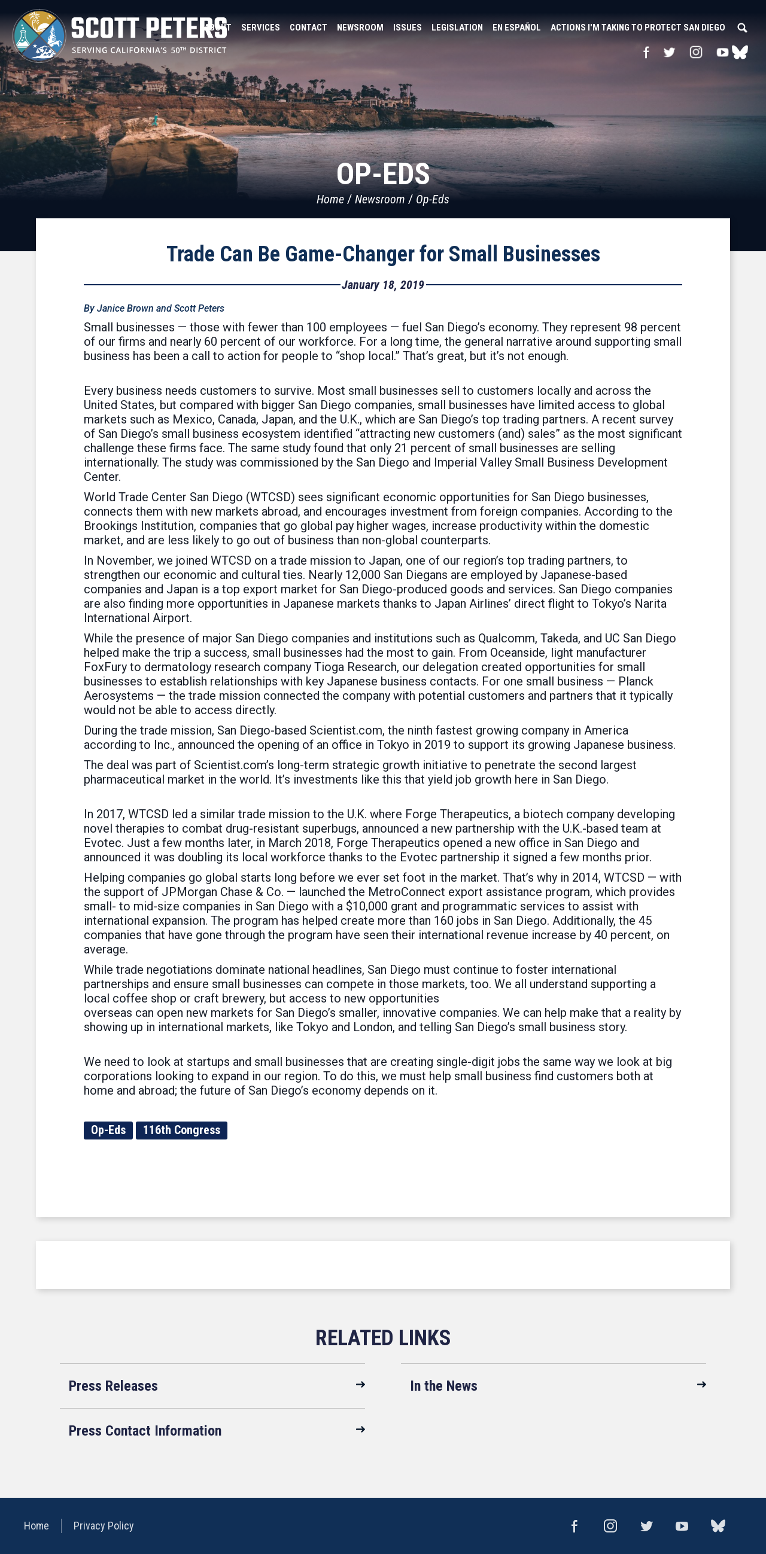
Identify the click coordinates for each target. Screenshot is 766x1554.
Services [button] (260, 27)
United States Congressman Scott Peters (119, 36)
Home (330, 199)
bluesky (740, 52)
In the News (444, 1386)
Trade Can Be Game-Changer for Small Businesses (383, 254)
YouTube (723, 52)
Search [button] (742, 27)
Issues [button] (407, 27)
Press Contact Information (145, 1430)
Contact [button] (308, 27)
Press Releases (113, 1386)
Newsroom (380, 199)
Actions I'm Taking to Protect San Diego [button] (638, 27)
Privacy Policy (104, 1525)
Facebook (646, 52)
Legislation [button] (457, 27)
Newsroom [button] (360, 27)
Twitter (669, 52)
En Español (517, 27)
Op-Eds (432, 199)
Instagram (696, 52)
